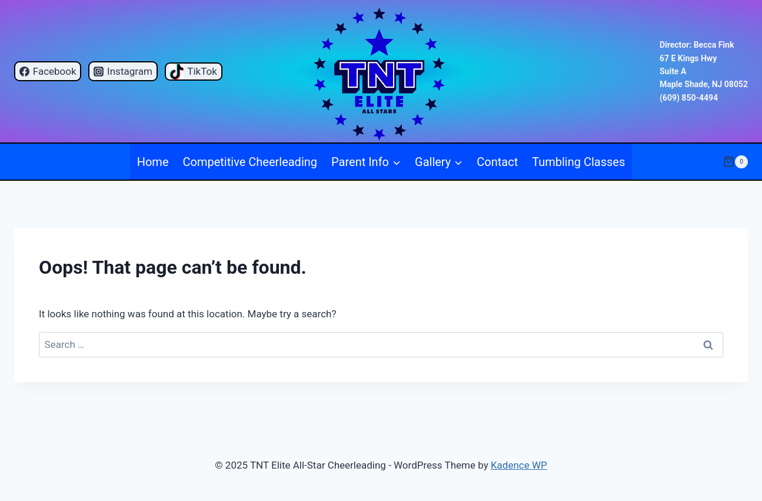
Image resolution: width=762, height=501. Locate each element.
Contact (497, 162)
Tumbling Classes (578, 162)
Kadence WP (519, 465)
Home (153, 162)
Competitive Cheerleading (250, 162)
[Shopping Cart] (735, 161)
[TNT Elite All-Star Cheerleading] (381, 71)
